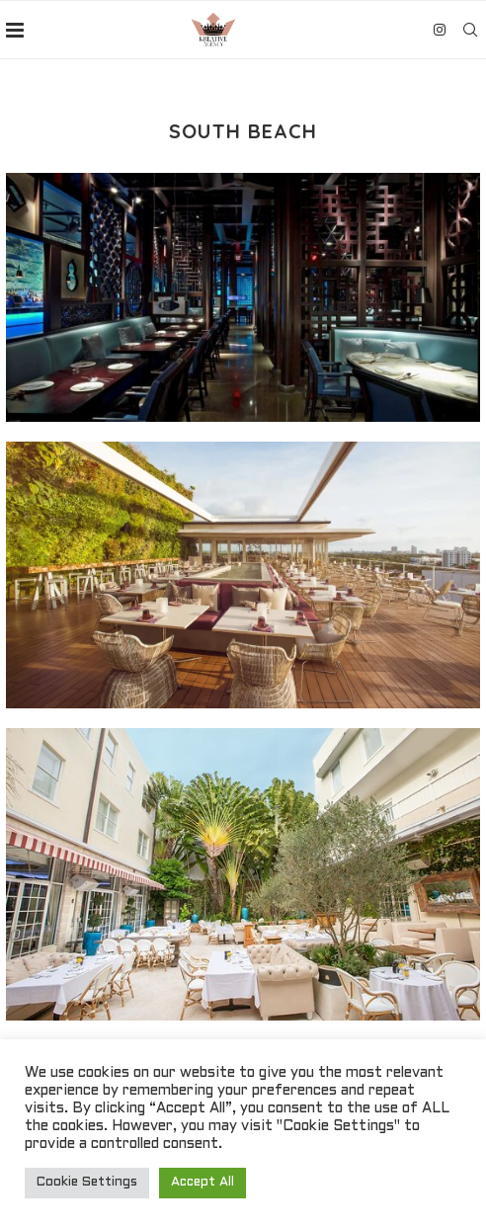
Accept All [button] (202, 1182)
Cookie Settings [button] (87, 1182)
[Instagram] (440, 29)
